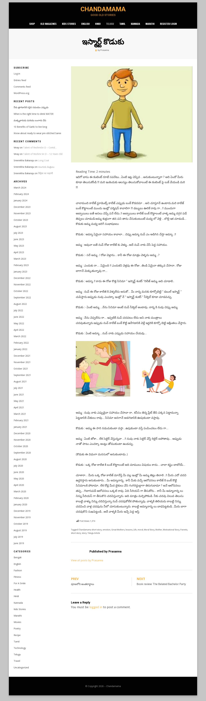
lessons (129, 533)
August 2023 (20, 229)
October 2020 (21, 449)
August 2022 (20, 307)
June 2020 (19, 475)
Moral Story (149, 533)
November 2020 (22, 442)
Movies (17, 625)
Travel (17, 664)
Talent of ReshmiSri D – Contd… (40, 150)
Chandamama (103, 10)
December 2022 (22, 281)
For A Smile (20, 586)
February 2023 (21, 268)
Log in (17, 77)
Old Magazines (48, 26)
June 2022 (19, 320)
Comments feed (22, 89)
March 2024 (20, 190)
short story (76, 536)
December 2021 (22, 358)
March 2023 (20, 261)
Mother (158, 533)
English (85, 26)
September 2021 (22, 378)
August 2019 (20, 533)
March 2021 (20, 417)
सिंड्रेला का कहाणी (45, 176)
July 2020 (18, 468)
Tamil (122, 26)
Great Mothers (118, 533)
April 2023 (19, 255)
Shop (32, 26)
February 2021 (21, 423)
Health (17, 593)
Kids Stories (69, 26)
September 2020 (22, 456)
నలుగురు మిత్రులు (46, 170)
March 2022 (20, 339)
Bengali (17, 560)
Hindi (98, 26)
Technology (20, 651)
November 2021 (22, 365)
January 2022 (20, 352)
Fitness (17, 580)
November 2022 (22, 287)
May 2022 (19, 326)
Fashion (18, 573)
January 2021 (20, 430)
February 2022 (21, 345)
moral (140, 533)
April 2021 (19, 410)
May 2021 (19, 404)
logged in (95, 610)
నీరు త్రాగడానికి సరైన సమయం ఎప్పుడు (31, 110)
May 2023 (19, 249)
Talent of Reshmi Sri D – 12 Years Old (42, 157)
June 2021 (19, 397)
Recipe (17, 638)
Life (135, 533)
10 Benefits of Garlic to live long (30, 129)
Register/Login (168, 26)
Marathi (149, 26)
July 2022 (18, 313)
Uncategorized (21, 670)
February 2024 (21, 197)
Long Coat (43, 163)
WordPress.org (21, 96)
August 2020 (20, 462)
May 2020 (19, 481)
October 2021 (21, 371)
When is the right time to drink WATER (33, 117)
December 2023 (22, 210)
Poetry (17, 631)
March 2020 (20, 494)
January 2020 (20, 507)
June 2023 (19, 242)
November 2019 (22, 520)
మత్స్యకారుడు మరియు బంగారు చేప (30, 123)
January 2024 (20, 203)
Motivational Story (171, 533)
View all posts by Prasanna (87, 563)
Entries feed (20, 83)
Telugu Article (94, 536)
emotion (106, 533)
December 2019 (22, 514)
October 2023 (21, 223)
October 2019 (21, 527)
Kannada (135, 26)
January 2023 (20, 274)
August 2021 (20, 384)
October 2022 (21, 294)
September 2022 (22, 300)
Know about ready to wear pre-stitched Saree (37, 136)
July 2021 (18, 391)
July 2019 (18, 540)
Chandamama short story (90, 533)
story (84, 536)
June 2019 (19, 546)
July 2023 (18, 236)
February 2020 (21, 501)
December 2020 (22, 436)
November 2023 (22, 216)
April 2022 (19, 333)
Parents (183, 533)
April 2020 (19, 488)
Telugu (110, 26)
